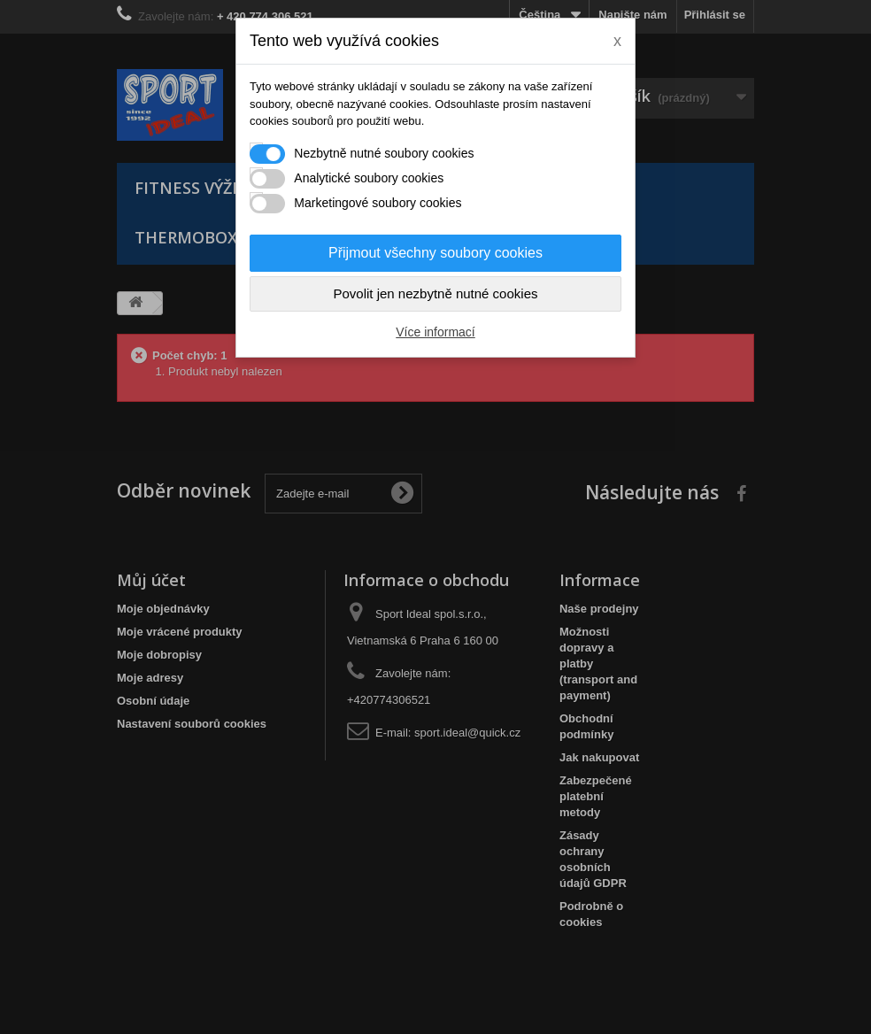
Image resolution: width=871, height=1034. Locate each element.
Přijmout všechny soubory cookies (435, 252)
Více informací (435, 332)
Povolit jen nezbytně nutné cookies (436, 293)
